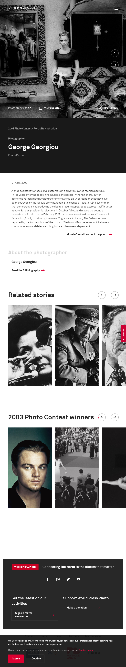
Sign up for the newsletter (23, 615)
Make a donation (77, 607)
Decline (36, 658)
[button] (102, 295)
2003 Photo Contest (24, 8)
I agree (16, 658)
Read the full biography (25, 270)
